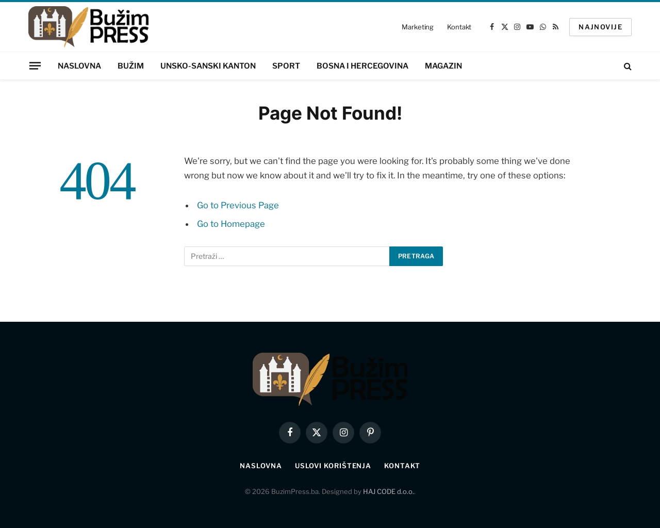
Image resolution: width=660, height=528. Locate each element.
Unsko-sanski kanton (208, 66)
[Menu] (35, 65)
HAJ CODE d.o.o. (388, 491)
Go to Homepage (231, 224)
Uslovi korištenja (333, 465)
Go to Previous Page (238, 205)
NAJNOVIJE (600, 27)
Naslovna (79, 66)
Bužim (131, 66)
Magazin (443, 66)
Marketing (418, 27)
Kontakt (459, 27)
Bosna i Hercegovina (362, 66)
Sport (286, 66)
